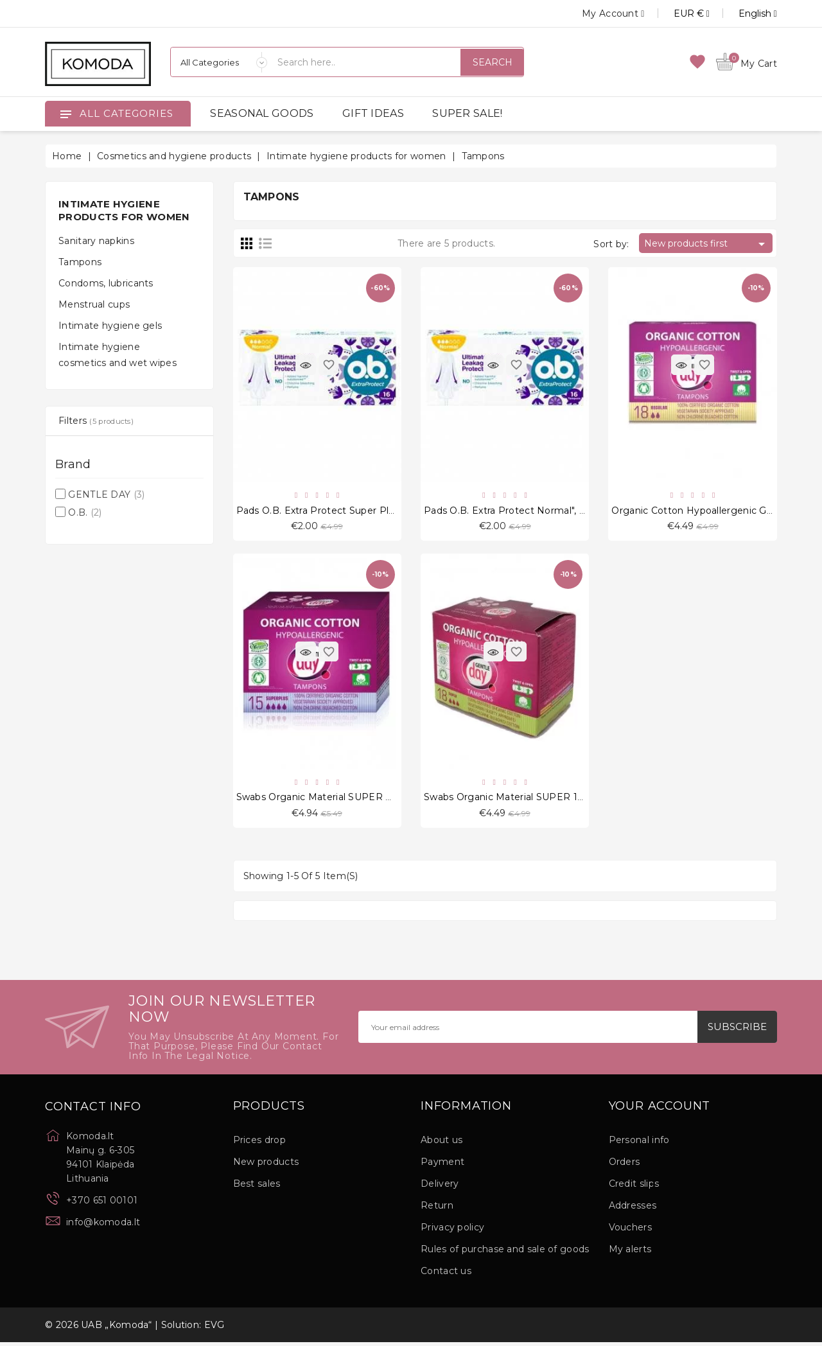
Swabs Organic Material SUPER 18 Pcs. (515, 799)
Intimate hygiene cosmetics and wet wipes (117, 355)
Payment (442, 1165)
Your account (660, 1110)
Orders (624, 1165)
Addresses (633, 1209)
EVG (214, 1328)
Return (437, 1209)
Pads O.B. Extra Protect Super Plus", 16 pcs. (337, 511)
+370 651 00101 (101, 1204)
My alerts (630, 1253)
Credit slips (634, 1187)
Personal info (639, 1143)
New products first (706, 244)
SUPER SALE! (467, 113)
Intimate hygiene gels (110, 325)
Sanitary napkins (96, 241)
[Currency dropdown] (677, 13)
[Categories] (219, 62)
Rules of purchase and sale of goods (505, 1253)
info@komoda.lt (103, 1226)
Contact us (446, 1274)
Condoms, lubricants (105, 283)
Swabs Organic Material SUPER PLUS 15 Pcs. (341, 799)
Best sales (257, 1187)
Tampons (79, 262)
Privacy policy (452, 1231)
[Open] (65, 114)
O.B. (84, 512)
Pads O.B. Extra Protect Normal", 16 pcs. (517, 511)
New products (266, 1165)
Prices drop (259, 1143)
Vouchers (630, 1231)
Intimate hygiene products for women (123, 210)
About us (441, 1143)
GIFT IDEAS (373, 113)
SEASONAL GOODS (261, 113)
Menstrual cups (94, 304)
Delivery (440, 1187)
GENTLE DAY (106, 494)
